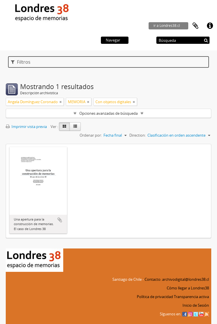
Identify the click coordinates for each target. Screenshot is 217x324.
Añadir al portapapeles (60, 220)
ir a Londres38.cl (166, 25)
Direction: (137, 135)
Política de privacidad (155, 296)
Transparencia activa (191, 296)
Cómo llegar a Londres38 (188, 288)
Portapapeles (195, 26)
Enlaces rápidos (210, 26)
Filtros (20, 62)
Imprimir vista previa (26, 126)
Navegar (113, 40)
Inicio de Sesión (196, 305)
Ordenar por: (91, 135)
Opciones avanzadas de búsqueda (108, 113)
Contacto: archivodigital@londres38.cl (177, 279)
